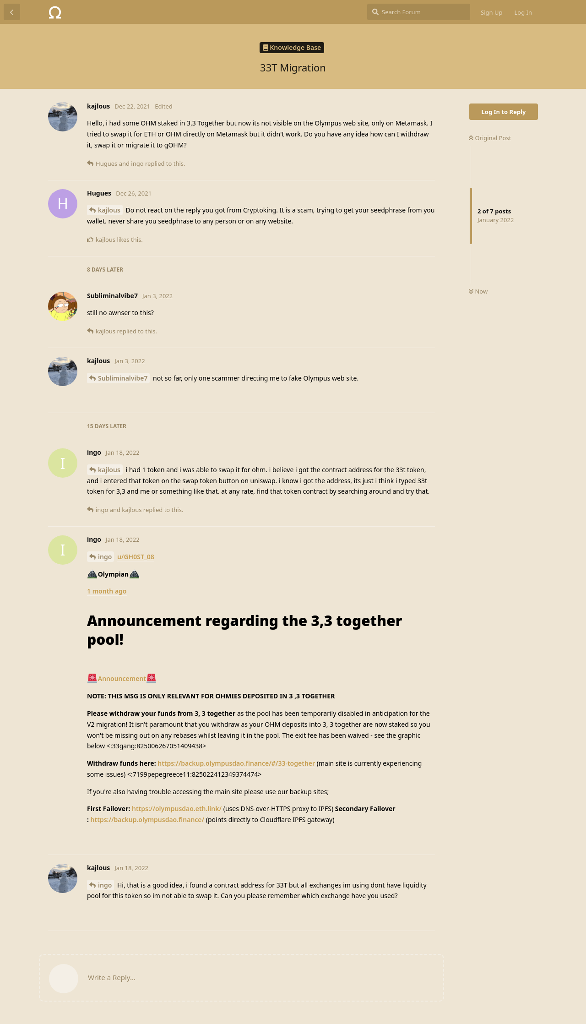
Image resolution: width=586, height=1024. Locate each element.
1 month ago (107, 591)
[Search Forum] (418, 12)
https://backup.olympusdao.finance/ (148, 819)
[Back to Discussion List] (12, 12)
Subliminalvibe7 (122, 378)
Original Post (490, 138)
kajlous (109, 210)
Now (478, 291)
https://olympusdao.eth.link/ (177, 808)
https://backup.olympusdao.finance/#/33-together (236, 763)
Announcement (121, 678)
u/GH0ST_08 (135, 556)
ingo (105, 556)
